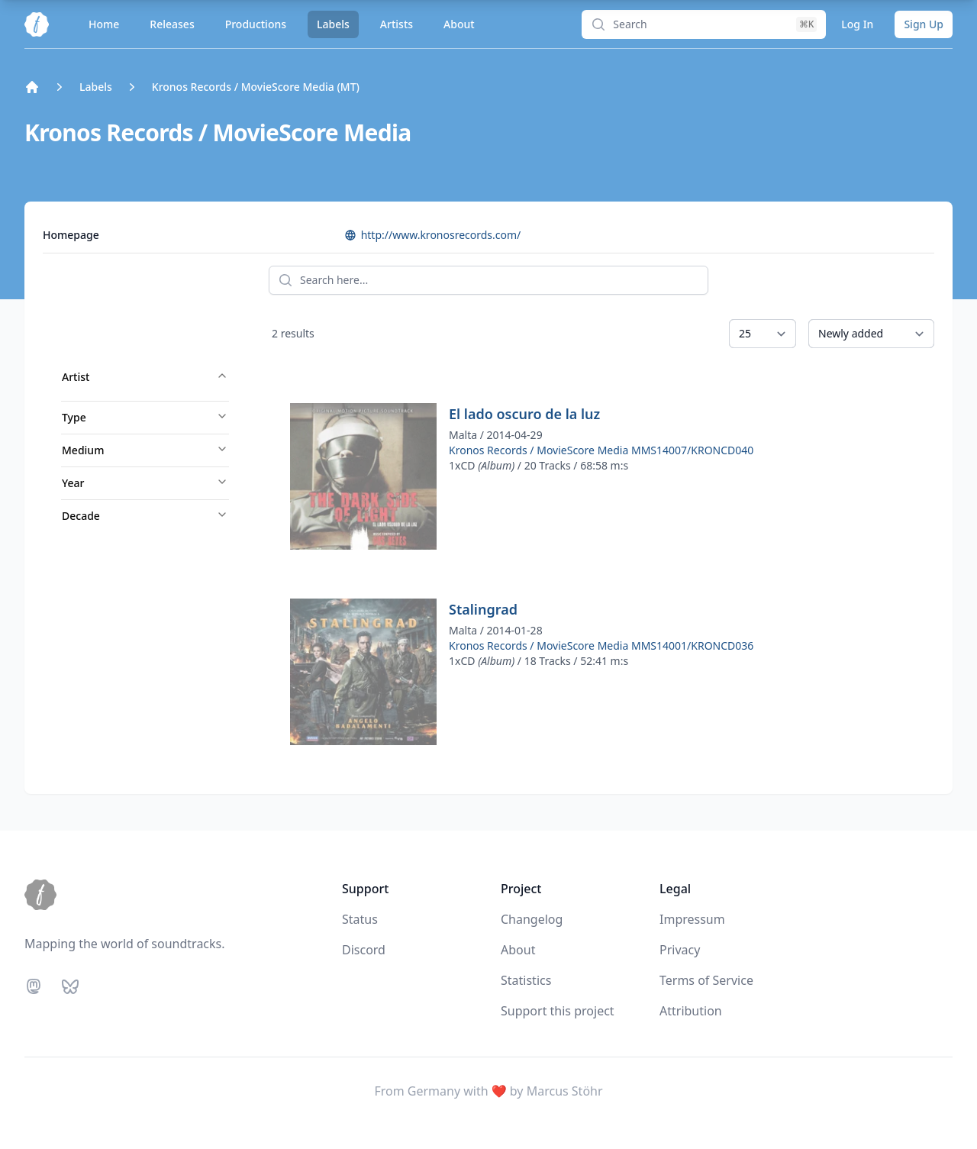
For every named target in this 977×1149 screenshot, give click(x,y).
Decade (145, 515)
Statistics (526, 980)
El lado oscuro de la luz (524, 414)
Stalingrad (483, 609)
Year (145, 483)
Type (145, 417)
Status (360, 919)
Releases (172, 24)
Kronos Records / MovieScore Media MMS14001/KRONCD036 (601, 645)
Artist (145, 377)
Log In (857, 24)
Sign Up (923, 24)
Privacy (679, 949)
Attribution (690, 1010)
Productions (255, 24)
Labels (333, 24)
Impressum (692, 919)
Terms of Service (706, 980)
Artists (396, 24)
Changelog (532, 919)
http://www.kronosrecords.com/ (432, 235)
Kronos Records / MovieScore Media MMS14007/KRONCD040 (601, 450)
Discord (363, 949)
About (459, 24)
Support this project (557, 1010)
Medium (145, 450)
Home (104, 24)
